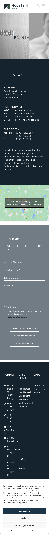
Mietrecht (23, 399)
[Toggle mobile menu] (43, 5)
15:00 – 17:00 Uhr (24, 135)
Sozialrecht (24, 395)
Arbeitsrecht (24, 388)
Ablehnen (24, 518)
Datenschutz (26, 531)
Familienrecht (24, 392)
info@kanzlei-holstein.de (27, 119)
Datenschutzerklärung (17, 317)
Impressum (36, 531)
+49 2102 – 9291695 (24, 113)
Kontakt (38, 392)
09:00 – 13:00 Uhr (24, 132)
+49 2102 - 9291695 (11, 418)
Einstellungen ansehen (24, 525)
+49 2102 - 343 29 (24, 344)
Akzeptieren (24, 511)
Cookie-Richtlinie (14, 531)
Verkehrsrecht (24, 402)
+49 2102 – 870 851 (24, 116)
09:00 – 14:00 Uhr (24, 139)
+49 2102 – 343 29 (23, 110)
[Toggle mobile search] (38, 5)
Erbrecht (23, 406)
